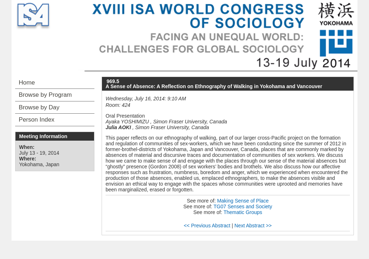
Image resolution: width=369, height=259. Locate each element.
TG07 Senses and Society (243, 206)
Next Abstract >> (253, 225)
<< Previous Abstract (207, 225)
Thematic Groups (242, 212)
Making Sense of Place (242, 201)
